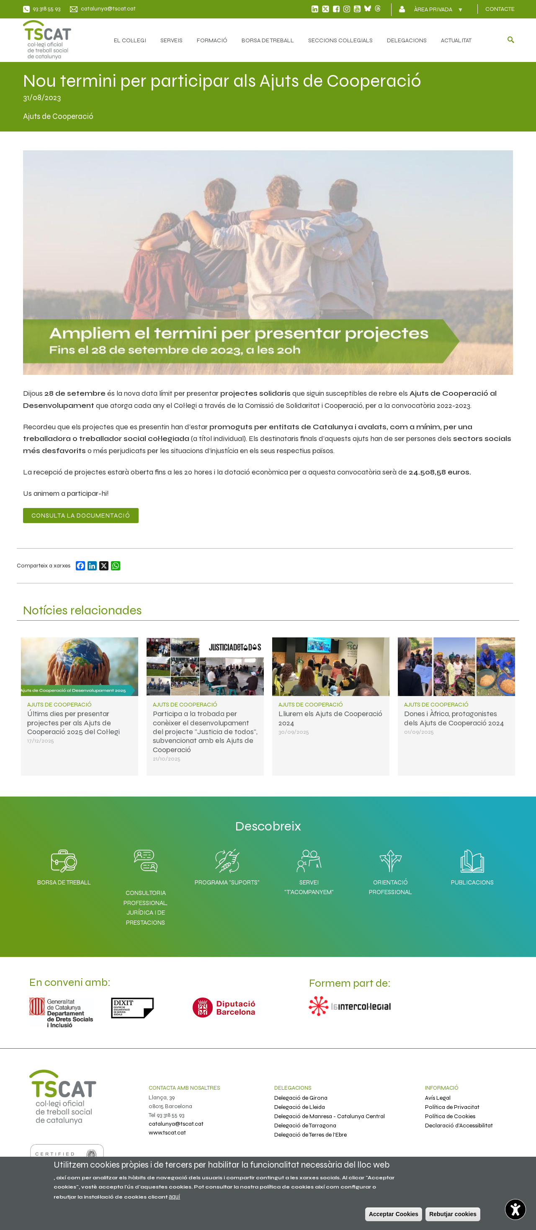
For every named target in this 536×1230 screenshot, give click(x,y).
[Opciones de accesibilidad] (512, 1206)
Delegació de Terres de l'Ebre (310, 1134)
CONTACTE (500, 9)
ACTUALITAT (456, 40)
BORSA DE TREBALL (268, 40)
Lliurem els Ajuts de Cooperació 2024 (330, 718)
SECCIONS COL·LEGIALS (340, 40)
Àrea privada (434, 12)
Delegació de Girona (300, 1097)
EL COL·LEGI (130, 40)
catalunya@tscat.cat (108, 8)
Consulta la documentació (80, 515)
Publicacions (472, 865)
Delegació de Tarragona (305, 1125)
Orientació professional (390, 870)
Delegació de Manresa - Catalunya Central (329, 1116)
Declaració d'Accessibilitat (459, 1125)
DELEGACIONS (407, 40)
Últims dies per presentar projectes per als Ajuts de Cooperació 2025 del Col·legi (73, 722)
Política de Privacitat (452, 1107)
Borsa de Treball (64, 865)
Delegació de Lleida (299, 1107)
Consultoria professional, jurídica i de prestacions (146, 907)
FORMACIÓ (212, 40)
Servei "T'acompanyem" (309, 870)
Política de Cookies (450, 1116)
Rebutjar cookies (453, 1214)
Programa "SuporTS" (227, 865)
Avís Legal (438, 1097)
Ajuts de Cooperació (59, 704)
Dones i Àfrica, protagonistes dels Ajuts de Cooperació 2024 (454, 718)
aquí (174, 1196)
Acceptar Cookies (393, 1214)
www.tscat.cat (167, 1132)
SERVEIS (171, 40)
